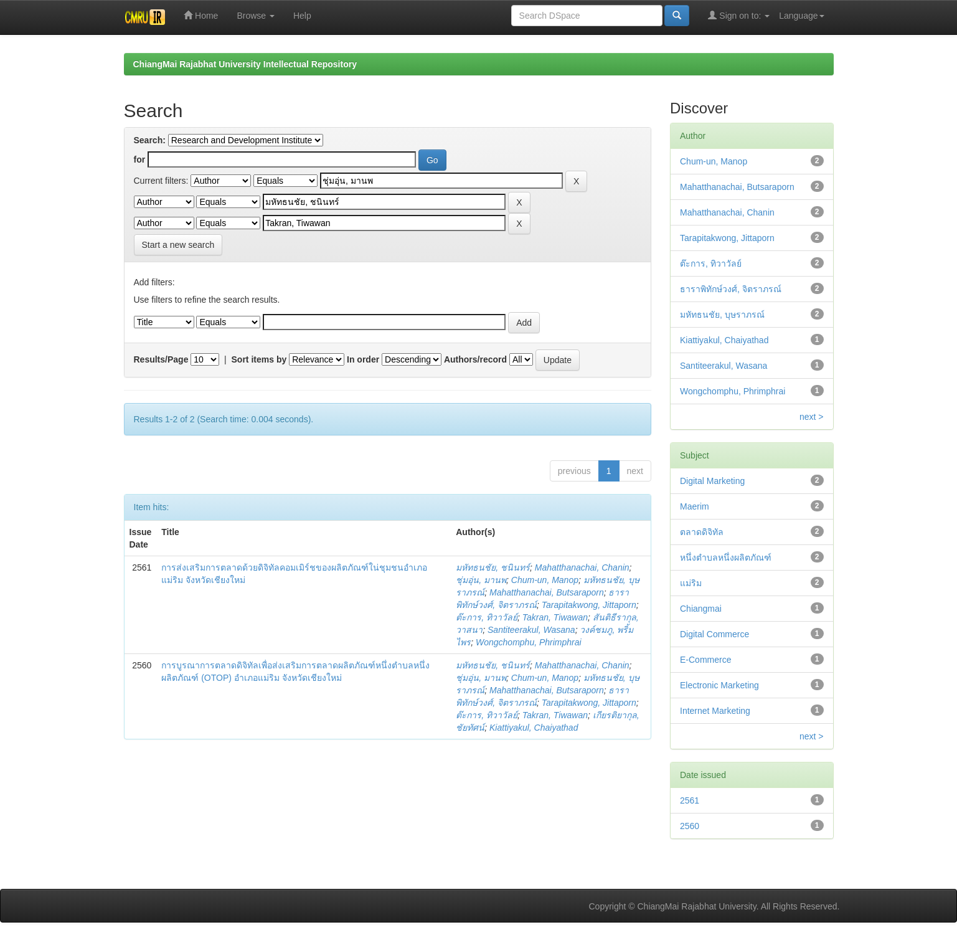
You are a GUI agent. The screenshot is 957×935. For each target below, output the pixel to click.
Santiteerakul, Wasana (531, 630)
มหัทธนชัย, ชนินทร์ (493, 567)
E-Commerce (705, 660)
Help (302, 16)
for (140, 159)
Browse (256, 16)
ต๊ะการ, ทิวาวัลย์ (486, 617)
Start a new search (178, 245)
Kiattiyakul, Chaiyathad (533, 728)
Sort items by (259, 359)
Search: (150, 140)
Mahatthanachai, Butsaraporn (546, 592)
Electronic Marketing (719, 685)
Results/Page (161, 359)
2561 (689, 800)
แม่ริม (691, 583)
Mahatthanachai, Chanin (582, 567)
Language (801, 16)
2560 (689, 826)
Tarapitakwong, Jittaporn (589, 605)
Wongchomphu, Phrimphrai (529, 642)
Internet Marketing (715, 711)
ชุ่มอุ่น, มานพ (481, 580)
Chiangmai (701, 609)
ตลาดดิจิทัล (702, 532)
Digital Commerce (714, 634)
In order (363, 359)
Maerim (694, 506)
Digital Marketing (712, 481)
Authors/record (475, 359)
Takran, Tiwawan (555, 617)
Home (201, 15)
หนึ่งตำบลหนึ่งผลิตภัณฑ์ (725, 557)
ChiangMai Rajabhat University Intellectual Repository (245, 64)
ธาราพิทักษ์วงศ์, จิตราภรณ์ (730, 289)
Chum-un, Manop (544, 580)
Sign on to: (739, 15)
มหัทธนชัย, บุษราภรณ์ (722, 315)
